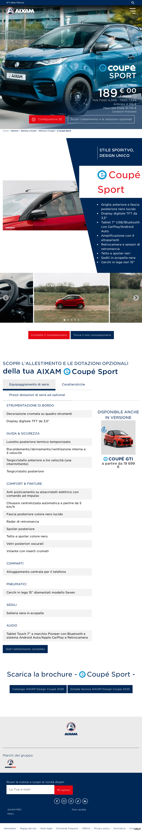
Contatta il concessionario (49, 335)
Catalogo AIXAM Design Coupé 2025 (38, 689)
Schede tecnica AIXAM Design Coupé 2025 (100, 689)
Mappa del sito (28, 828)
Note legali (46, 828)
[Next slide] (136, 298)
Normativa (119, 828)
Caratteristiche (73, 384)
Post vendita (79, 809)
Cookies (133, 828)
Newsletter (10, 828)
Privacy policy (102, 828)
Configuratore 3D (47, 119)
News (10, 813)
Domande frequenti (67, 828)
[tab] (64, 320)
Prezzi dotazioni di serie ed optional (37, 395)
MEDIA (86, 828)
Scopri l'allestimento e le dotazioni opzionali (101, 119)
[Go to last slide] (6, 298)
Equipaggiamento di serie (29, 384)
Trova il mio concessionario (92, 335)
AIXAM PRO (14, 809)
